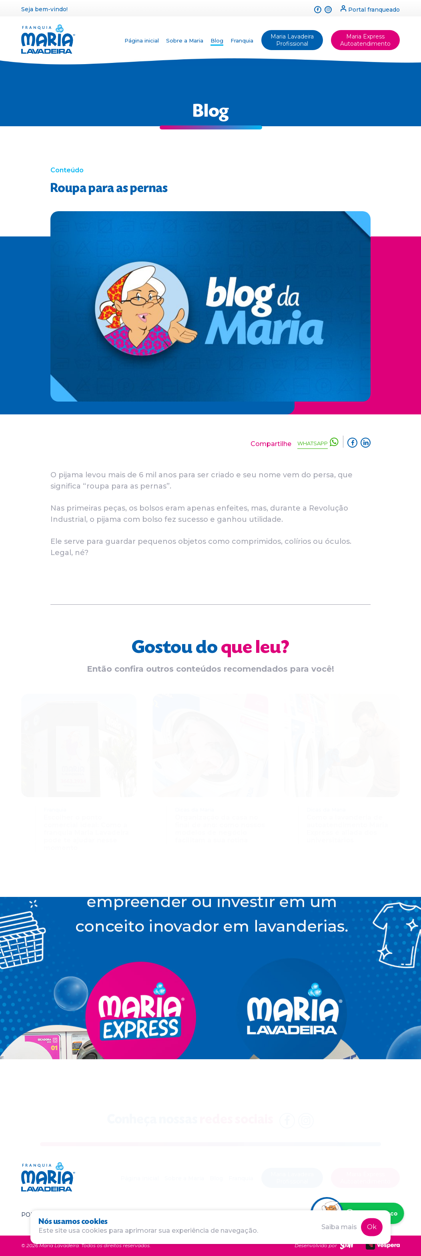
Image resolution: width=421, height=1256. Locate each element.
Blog (216, 40)
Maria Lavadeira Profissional (292, 40)
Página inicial (141, 40)
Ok (372, 1227)
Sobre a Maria (184, 40)
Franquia (242, 40)
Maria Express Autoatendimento (365, 40)
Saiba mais (339, 1227)
